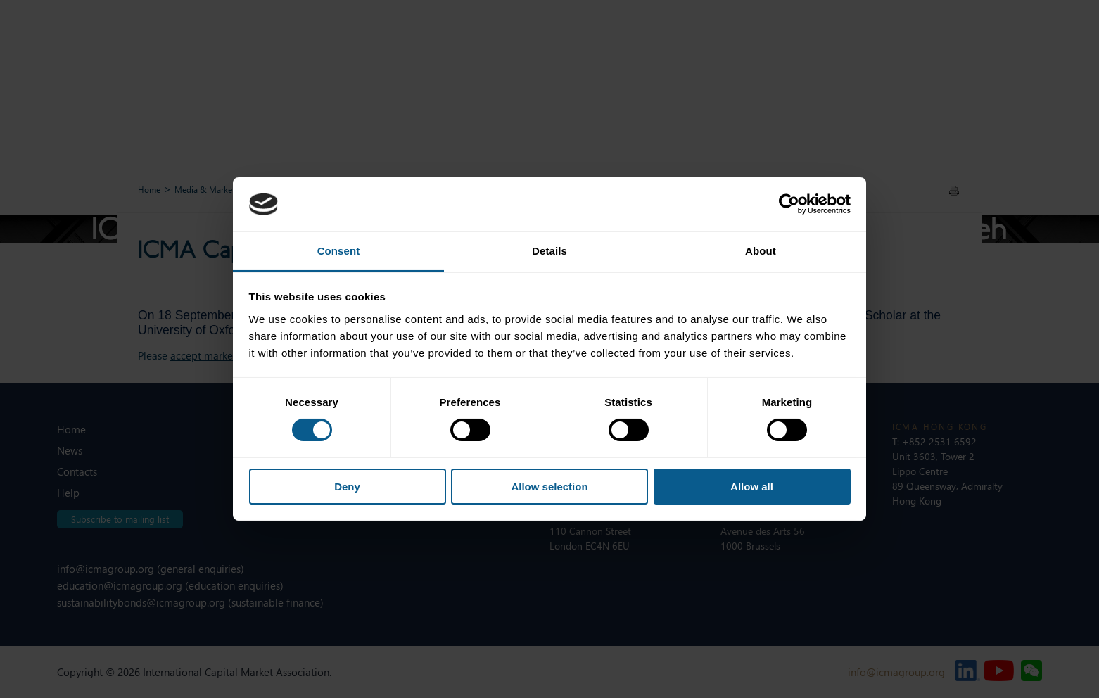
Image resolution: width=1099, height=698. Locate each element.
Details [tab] (549, 251)
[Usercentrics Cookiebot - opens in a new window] (789, 204)
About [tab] (760, 251)
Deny (347, 487)
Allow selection (549, 487)
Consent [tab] (338, 251)
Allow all (751, 487)
